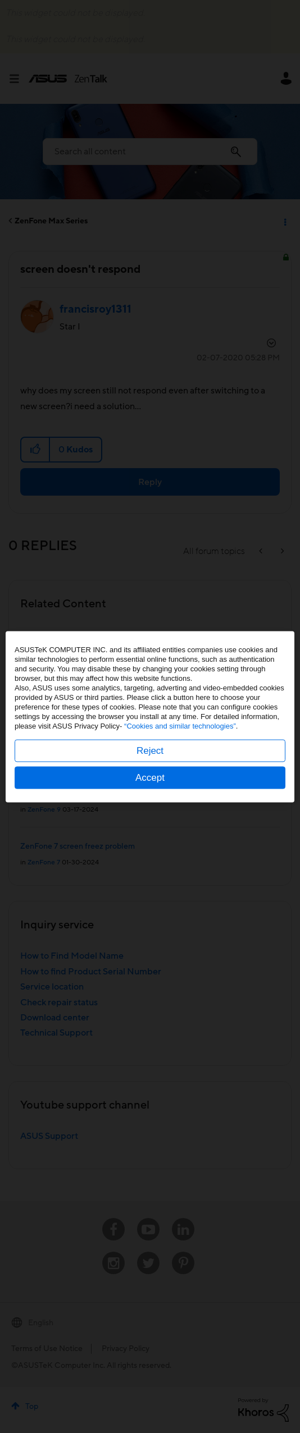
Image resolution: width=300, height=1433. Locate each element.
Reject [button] (150, 750)
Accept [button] (150, 777)
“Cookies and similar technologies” (180, 725)
